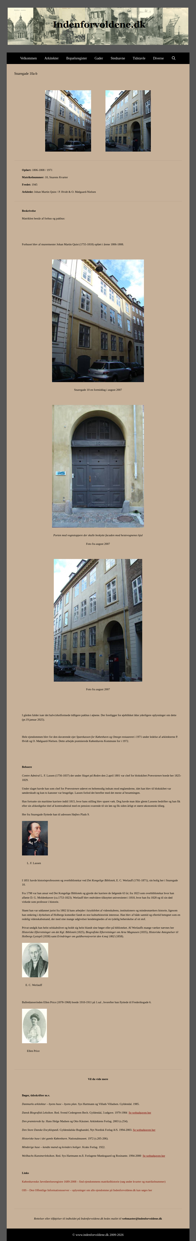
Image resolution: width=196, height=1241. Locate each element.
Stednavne (118, 58)
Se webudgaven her (140, 1112)
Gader (99, 58)
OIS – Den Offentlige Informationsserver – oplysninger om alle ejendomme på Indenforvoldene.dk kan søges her (87, 1190)
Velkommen (28, 58)
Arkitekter (51, 58)
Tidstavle (139, 58)
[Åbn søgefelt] (174, 58)
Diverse (158, 58)
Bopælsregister (76, 58)
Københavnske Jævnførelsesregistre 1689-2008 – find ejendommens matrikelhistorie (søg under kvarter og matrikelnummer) (94, 1181)
